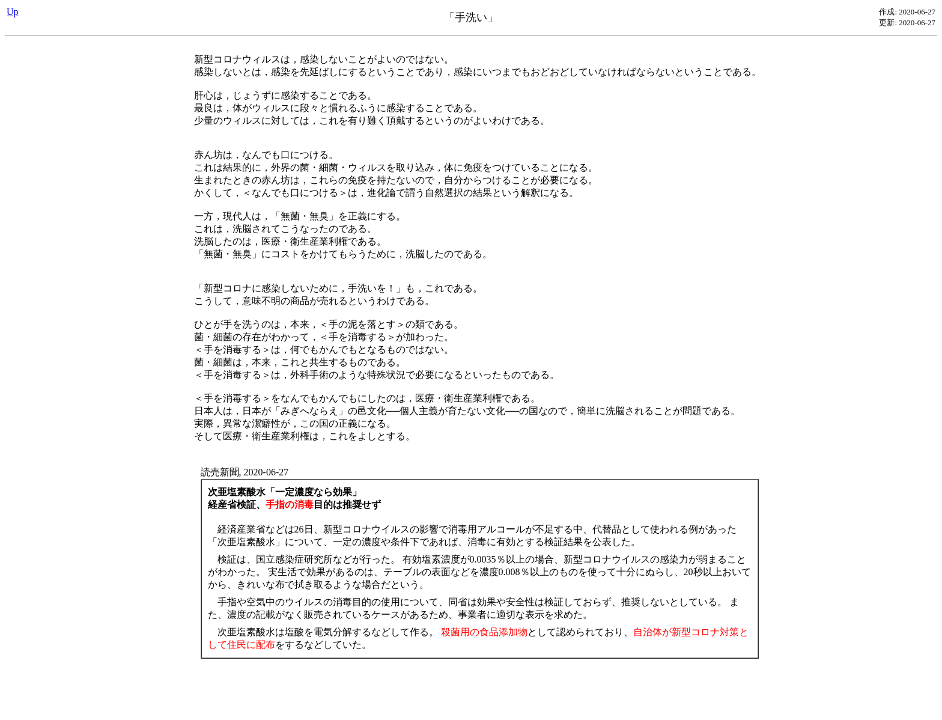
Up (13, 12)
